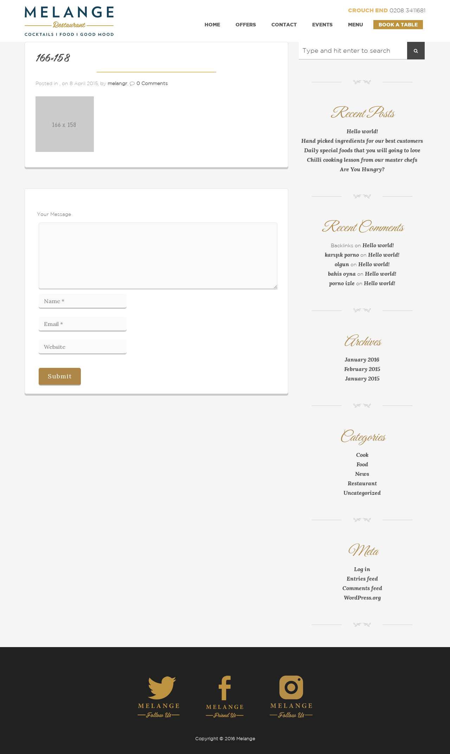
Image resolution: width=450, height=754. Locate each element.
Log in (362, 569)
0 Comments (152, 83)
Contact (284, 24)
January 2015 (362, 378)
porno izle (342, 283)
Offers (246, 24)
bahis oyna (342, 273)
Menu (355, 24)
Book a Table (398, 24)
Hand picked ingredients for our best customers (362, 140)
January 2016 (362, 359)
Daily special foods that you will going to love (362, 150)
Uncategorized (362, 492)
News (362, 473)
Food (362, 464)
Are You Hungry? (362, 169)
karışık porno (342, 254)
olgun (342, 264)
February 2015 (362, 368)
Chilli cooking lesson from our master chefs (362, 159)
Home (212, 24)
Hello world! (362, 131)
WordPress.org (362, 597)
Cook (362, 454)
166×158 (52, 58)
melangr (117, 83)
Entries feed (362, 578)
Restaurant (362, 483)
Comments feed (362, 588)
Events (322, 24)
